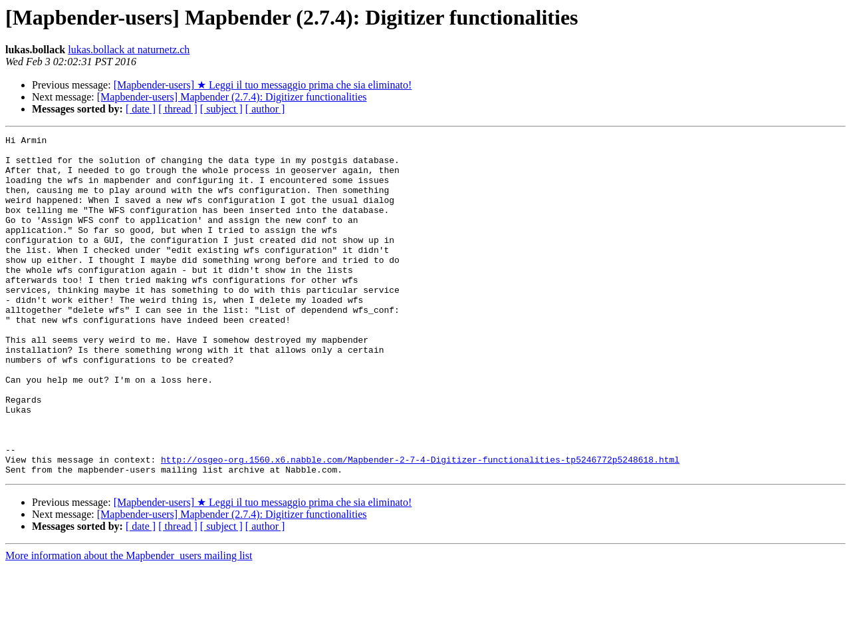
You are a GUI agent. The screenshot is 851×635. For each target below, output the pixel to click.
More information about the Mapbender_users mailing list (128, 623)
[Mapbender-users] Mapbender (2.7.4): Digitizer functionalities (232, 97)
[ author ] (265, 108)
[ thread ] (177, 108)
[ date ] (141, 108)
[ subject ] (221, 108)
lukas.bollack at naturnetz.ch (128, 49)
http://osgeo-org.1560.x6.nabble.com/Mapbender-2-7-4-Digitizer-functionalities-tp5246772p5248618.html (420, 525)
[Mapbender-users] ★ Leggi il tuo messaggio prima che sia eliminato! (263, 85)
